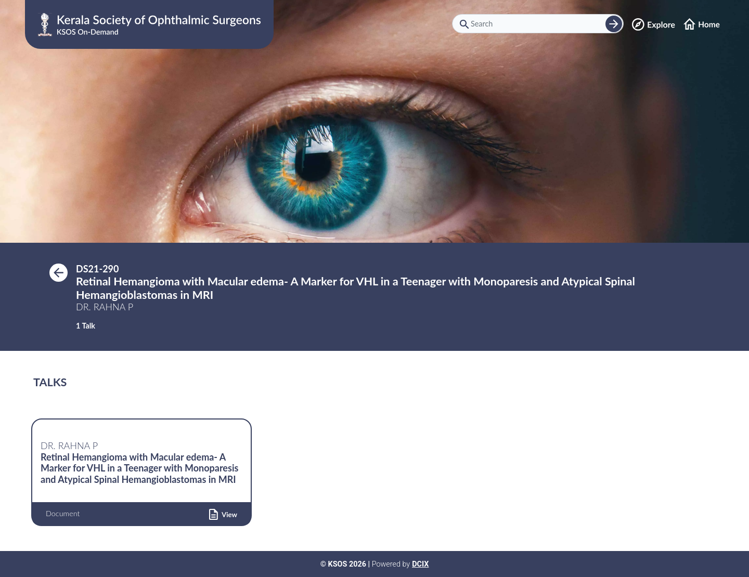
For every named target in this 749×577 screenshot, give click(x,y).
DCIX (420, 564)
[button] (223, 513)
